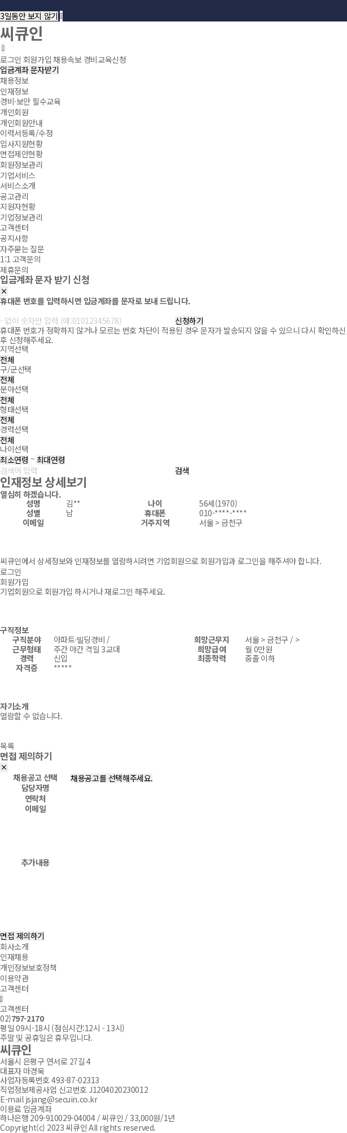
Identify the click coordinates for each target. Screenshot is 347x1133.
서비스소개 (18, 185)
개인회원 (14, 112)
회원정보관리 (21, 164)
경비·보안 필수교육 (30, 101)
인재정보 (14, 91)
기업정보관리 (21, 217)
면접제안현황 (21, 153)
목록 (7, 745)
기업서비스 (18, 174)
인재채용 (14, 956)
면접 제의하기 (22, 936)
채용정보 (14, 80)
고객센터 (14, 227)
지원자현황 (18, 206)
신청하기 (189, 321)
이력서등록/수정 (26, 133)
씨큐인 (21, 32)
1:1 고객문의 (20, 259)
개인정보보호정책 (28, 967)
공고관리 (14, 195)
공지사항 (14, 238)
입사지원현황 (21, 143)
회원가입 (14, 581)
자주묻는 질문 (22, 248)
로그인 (10, 571)
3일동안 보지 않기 (29, 16)
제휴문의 (14, 269)
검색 (182, 470)
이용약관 (14, 977)
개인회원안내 (21, 122)
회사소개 (14, 946)
